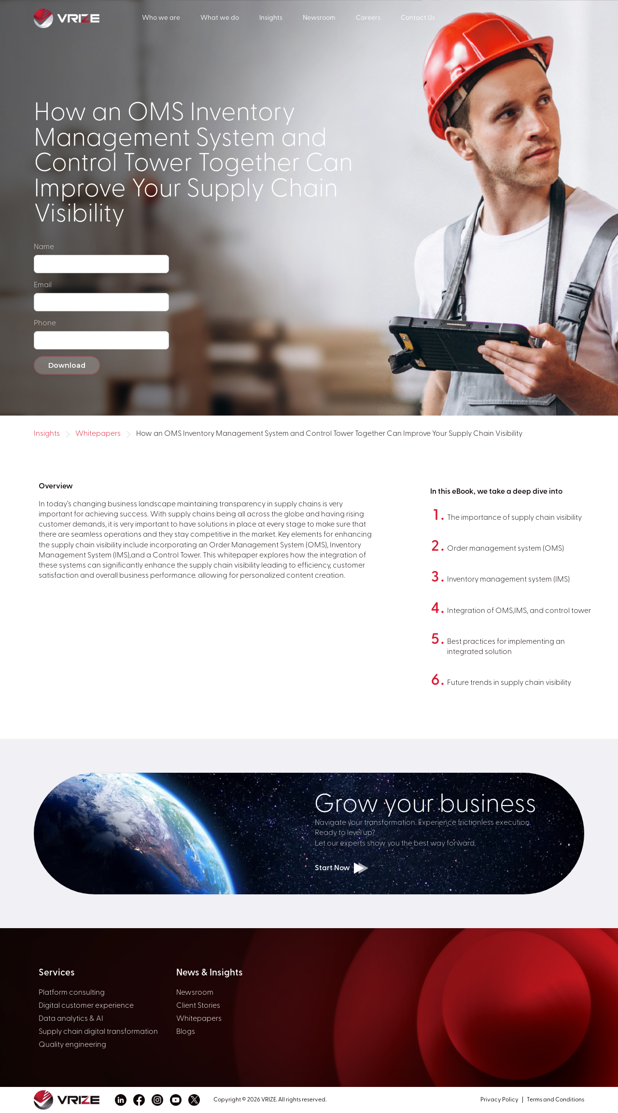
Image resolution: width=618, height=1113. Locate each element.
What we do (219, 18)
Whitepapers (98, 434)
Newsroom (319, 18)
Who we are (161, 18)
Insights (270, 18)
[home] (88, 17)
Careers (368, 18)
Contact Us (418, 18)
